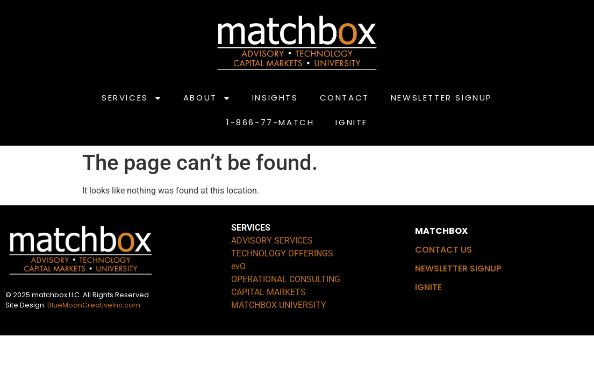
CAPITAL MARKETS (268, 292)
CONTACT (344, 97)
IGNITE (351, 122)
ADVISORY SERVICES (272, 240)
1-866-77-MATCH (270, 122)
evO (238, 266)
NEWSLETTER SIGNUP (441, 97)
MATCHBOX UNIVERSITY (278, 305)
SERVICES (132, 98)
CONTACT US (443, 249)
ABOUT (207, 98)
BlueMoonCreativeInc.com (93, 305)
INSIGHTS (275, 97)
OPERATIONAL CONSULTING (285, 279)
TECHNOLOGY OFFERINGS (282, 253)
